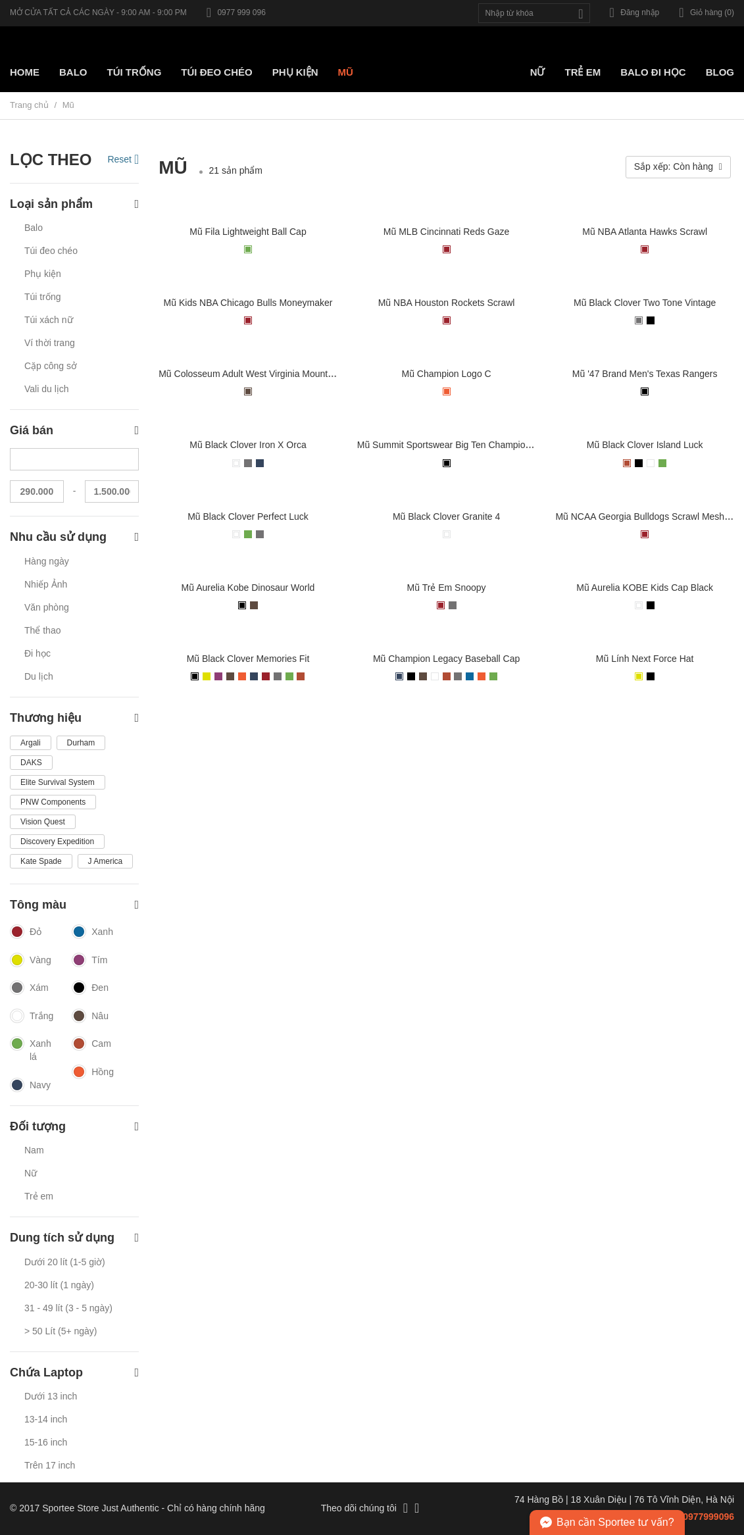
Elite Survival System (57, 782)
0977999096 (708, 1516)
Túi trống (134, 72)
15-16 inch (45, 1442)
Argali (30, 742)
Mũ (345, 72)
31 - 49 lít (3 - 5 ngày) (68, 1308)
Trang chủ (29, 105)
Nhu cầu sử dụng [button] (74, 537)
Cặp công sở (50, 366)
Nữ (537, 72)
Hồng (93, 1072)
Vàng (30, 960)
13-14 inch (45, 1419)
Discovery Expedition (57, 841)
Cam (91, 1044)
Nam (34, 1150)
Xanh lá (30, 1050)
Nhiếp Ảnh (45, 584)
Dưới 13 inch (50, 1396)
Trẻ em (582, 72)
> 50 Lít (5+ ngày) (60, 1331)
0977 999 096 (236, 12)
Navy (30, 1085)
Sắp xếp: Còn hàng (678, 166)
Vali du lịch (46, 389)
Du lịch (38, 676)
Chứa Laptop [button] (74, 1372)
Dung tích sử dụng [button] (74, 1238)
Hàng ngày (46, 561)
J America (105, 861)
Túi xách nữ (48, 320)
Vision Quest (42, 821)
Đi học (37, 653)
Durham (81, 742)
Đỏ (25, 932)
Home (24, 72)
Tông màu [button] (74, 905)
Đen (90, 988)
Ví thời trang (49, 343)
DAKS (31, 762)
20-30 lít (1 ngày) (59, 1285)
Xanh (92, 932)
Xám (29, 988)
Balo (73, 72)
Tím (89, 960)
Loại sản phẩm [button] (74, 204)
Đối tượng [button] (74, 1126)
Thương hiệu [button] (74, 718)
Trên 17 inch (49, 1465)
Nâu (90, 1016)
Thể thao (42, 630)
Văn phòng (46, 607)
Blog (720, 72)
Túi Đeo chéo (216, 72)
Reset (123, 159)
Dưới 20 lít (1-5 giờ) (64, 1262)
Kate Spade (41, 861)
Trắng (31, 1016)
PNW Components (53, 802)
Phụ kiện (295, 72)
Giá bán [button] (74, 430)
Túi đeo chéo (51, 250)
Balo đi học (653, 72)
